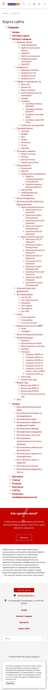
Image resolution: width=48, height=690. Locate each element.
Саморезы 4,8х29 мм (34, 354)
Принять (10, 683)
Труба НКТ (25, 64)
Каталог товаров (21, 39)
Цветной (24, 171)
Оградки (24, 98)
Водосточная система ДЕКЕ (30, 326)
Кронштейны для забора (31, 343)
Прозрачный (26, 168)
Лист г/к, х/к (26, 297)
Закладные (25, 303)
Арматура (25, 131)
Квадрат (24, 134)
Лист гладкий (26, 306)
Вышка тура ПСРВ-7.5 (30, 385)
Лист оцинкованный (29, 300)
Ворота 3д (25, 84)
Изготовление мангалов (28, 435)
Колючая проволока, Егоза (29, 334)
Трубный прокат (24, 42)
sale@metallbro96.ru (25, 595)
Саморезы (25, 352)
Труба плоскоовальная (30, 56)
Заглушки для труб (29, 380)
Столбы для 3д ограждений (32, 125)
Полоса (24, 140)
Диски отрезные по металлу (33, 346)
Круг (23, 137)
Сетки (19, 314)
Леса (19, 399)
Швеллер (25, 148)
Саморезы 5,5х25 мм (34, 366)
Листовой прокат (25, 294)
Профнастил (22, 67)
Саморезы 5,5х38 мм (34, 374)
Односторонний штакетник (32, 207)
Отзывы (17, 483)
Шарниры (25, 340)
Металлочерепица (25, 198)
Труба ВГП (25, 53)
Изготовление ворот (26, 419)
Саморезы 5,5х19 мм (34, 363)
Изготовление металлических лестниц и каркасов (29, 441)
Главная (13, 27)
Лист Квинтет (26, 308)
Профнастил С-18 (28, 73)
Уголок (24, 145)
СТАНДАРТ (25, 331)
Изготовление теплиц (27, 466)
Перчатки (25, 349)
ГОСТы (16, 490)
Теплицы (25, 157)
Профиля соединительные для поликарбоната (34, 179)
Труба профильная (29, 45)
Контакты (17, 487)
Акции (15, 32)
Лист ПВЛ (25, 311)
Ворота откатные (28, 90)
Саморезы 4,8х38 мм (34, 360)
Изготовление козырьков (29, 432)
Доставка (17, 476)
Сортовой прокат (25, 128)
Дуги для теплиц (28, 159)
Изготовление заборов (28, 428)
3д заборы (25, 101)
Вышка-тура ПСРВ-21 (30, 388)
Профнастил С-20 (28, 76)
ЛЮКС (23, 329)
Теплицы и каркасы (26, 151)
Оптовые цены (20, 35)
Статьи (16, 480)
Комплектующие (25, 337)
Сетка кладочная (28, 317)
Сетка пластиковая (29, 323)
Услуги (16, 404)
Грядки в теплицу (28, 154)
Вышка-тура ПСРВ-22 (30, 391)
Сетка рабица (26, 320)
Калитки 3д (25, 87)
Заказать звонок (24, 590)
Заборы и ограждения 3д (29, 81)
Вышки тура (22, 382)
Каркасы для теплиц (29, 162)
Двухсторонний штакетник (32, 237)
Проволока (25, 142)
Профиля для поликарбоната (33, 174)
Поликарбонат (24, 165)
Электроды (26, 377)
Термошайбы (26, 190)
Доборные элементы (30, 70)
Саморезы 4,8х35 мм (34, 357)
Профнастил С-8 (28, 79)
